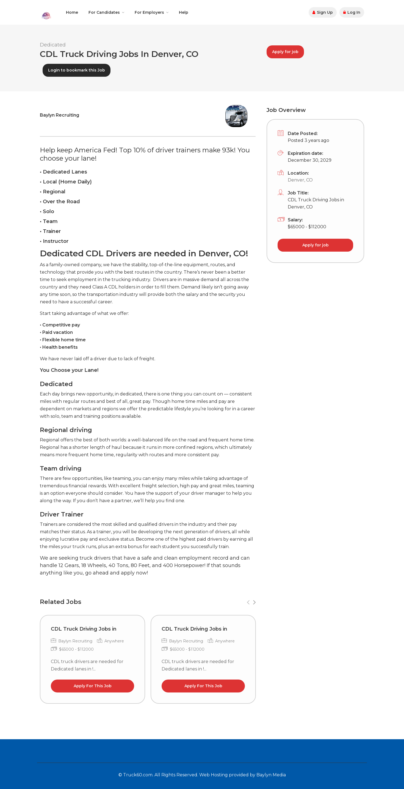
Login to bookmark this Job (76, 70)
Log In (351, 12)
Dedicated (53, 45)
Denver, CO (300, 180)
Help (183, 12)
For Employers (149, 12)
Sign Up (322, 12)
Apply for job (285, 51)
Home (72, 12)
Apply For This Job (93, 685)
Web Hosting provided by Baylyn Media (242, 774)
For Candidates (104, 12)
